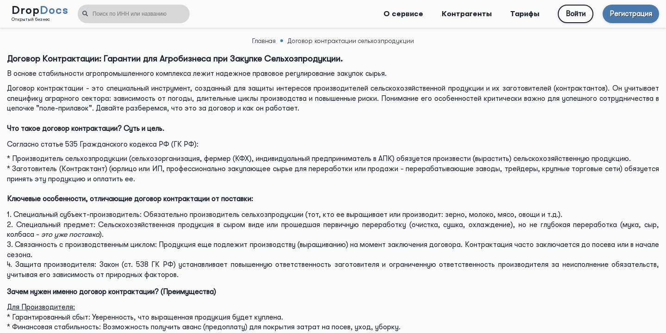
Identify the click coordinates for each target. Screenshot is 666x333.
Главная (264, 40)
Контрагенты (467, 14)
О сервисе (403, 14)
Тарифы (524, 14)
